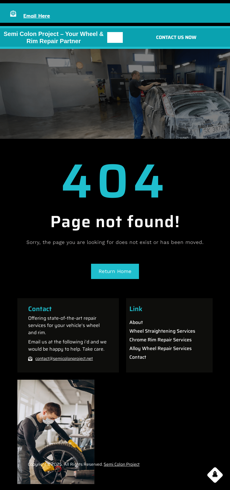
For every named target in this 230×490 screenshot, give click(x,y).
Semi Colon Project (122, 464)
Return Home (115, 271)
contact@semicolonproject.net (64, 358)
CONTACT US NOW (176, 37)
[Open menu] (115, 37)
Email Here (36, 16)
